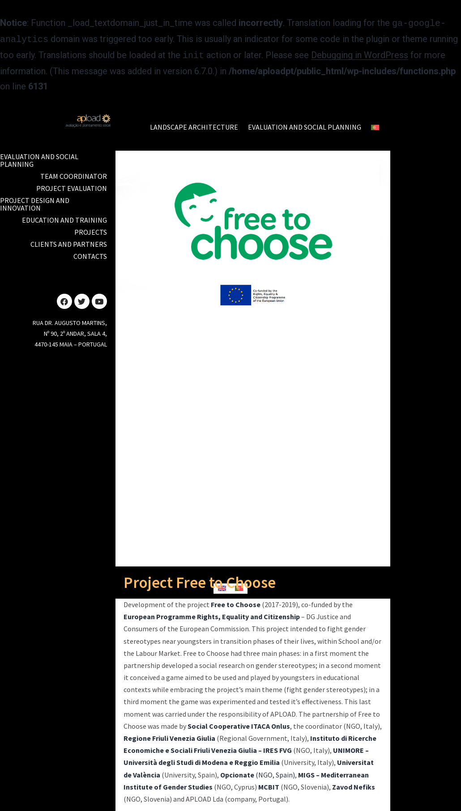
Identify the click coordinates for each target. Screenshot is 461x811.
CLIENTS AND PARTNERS (68, 241)
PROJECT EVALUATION (71, 185)
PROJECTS (90, 229)
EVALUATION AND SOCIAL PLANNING (304, 124)
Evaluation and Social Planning (39, 157)
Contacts (90, 253)
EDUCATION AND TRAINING (64, 217)
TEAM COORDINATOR (73, 173)
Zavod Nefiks (353, 784)
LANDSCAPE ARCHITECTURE (194, 124)
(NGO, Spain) (257, 772)
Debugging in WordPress (359, 53)
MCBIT (268, 784)
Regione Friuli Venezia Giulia (169, 735)
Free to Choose (235, 601)
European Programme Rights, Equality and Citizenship (212, 613)
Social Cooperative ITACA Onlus (239, 723)
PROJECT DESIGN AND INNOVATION (34, 201)
